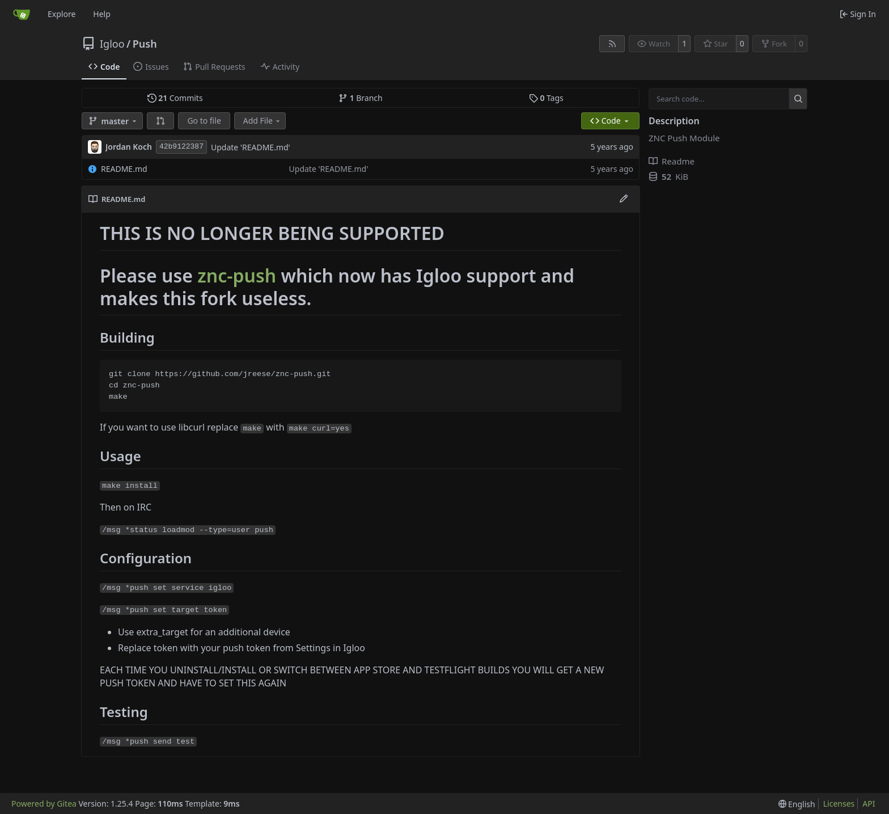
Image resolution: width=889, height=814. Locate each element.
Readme (672, 161)
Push (145, 43)
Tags (546, 97)
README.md (124, 168)
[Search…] (798, 98)
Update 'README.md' (250, 147)
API (868, 803)
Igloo (112, 43)
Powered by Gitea (44, 803)
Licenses (839, 803)
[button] (160, 120)
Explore (61, 14)
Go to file (204, 120)
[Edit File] (624, 199)
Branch (360, 97)
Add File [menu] (262, 120)
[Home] (21, 14)
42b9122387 (181, 146)
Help (102, 14)
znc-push (236, 275)
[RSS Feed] (612, 43)
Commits (175, 97)
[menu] (796, 804)
